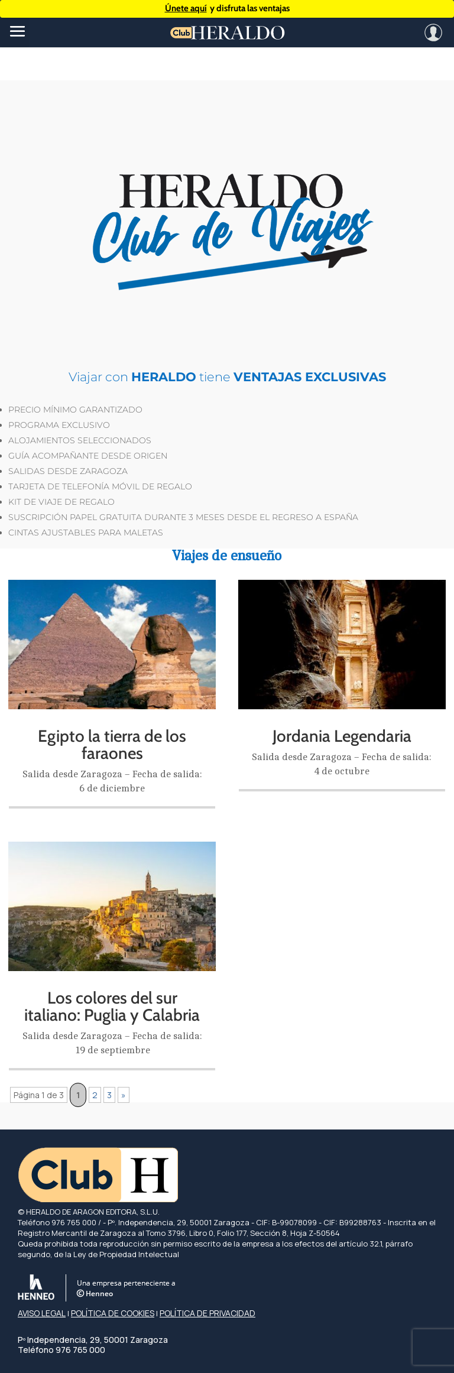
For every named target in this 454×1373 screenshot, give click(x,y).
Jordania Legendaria (342, 736)
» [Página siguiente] (123, 1095)
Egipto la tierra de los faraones (112, 744)
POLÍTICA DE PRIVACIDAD (207, 1313)
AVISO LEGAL (42, 1313)
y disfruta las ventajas (227, 8)
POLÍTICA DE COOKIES (112, 1313)
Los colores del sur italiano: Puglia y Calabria (112, 1006)
